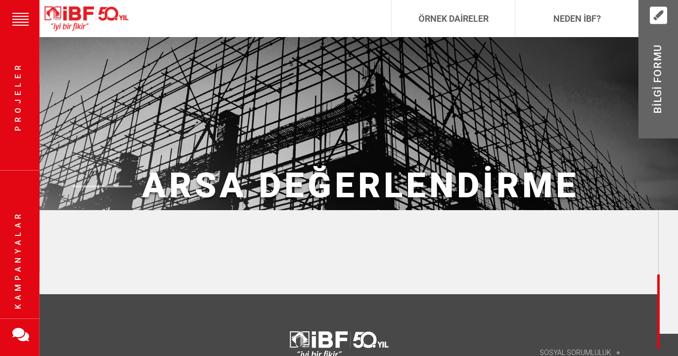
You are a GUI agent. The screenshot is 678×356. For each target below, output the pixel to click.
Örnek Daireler (453, 18)
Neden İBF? (577, 18)
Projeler (18, 97)
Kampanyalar (18, 259)
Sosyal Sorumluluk (575, 352)
